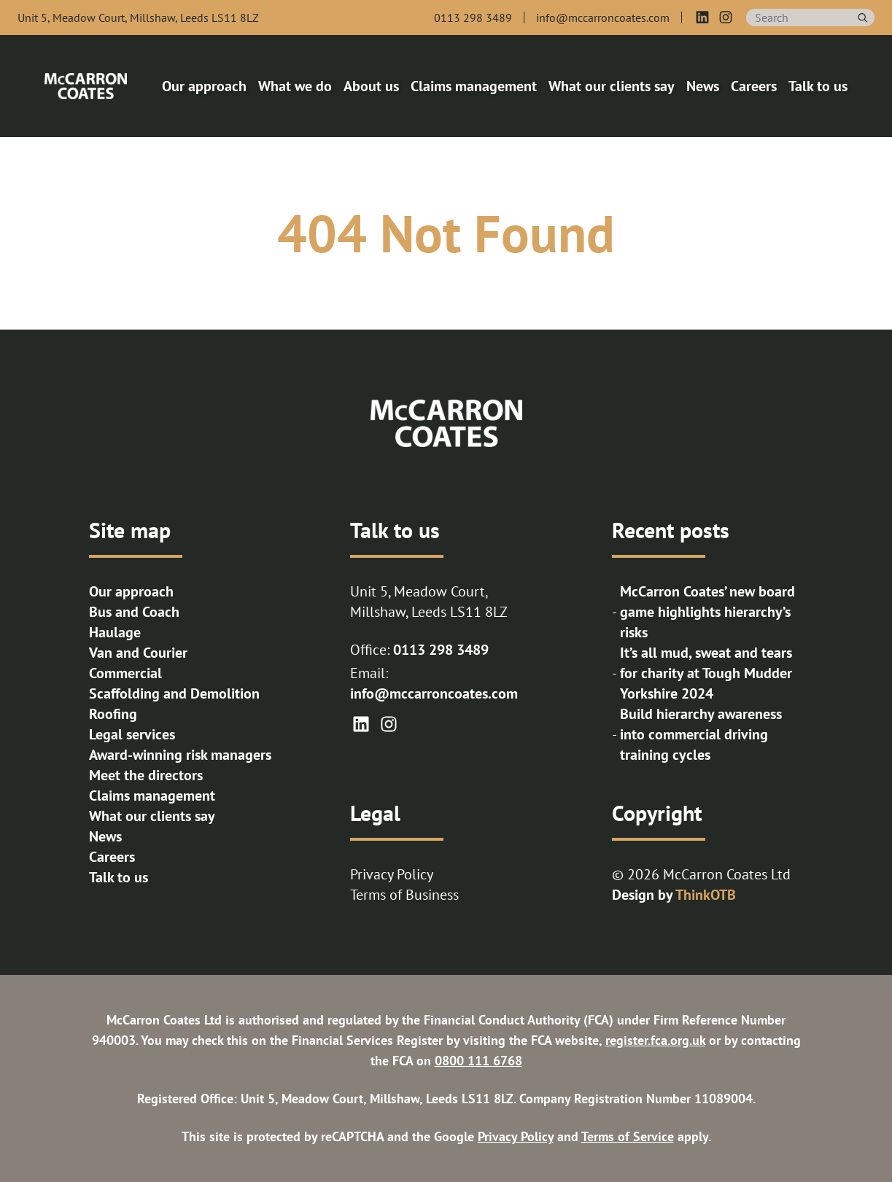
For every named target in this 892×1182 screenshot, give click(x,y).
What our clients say (152, 815)
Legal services (132, 734)
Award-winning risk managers (180, 754)
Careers (112, 856)
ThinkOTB (705, 894)
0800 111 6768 (478, 1060)
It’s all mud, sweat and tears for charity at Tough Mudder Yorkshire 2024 (706, 673)
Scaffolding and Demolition (174, 693)
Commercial (125, 673)
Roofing (113, 713)
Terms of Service (627, 1136)
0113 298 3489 (441, 649)
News (105, 836)
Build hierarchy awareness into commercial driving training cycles (701, 734)
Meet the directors (146, 775)
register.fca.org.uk (655, 1040)
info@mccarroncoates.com (434, 693)
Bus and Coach (134, 611)
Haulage (115, 632)
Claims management (152, 795)
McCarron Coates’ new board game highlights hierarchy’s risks (707, 612)
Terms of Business (404, 894)
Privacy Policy (391, 874)
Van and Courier (138, 652)
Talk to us (118, 877)
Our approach (131, 591)
